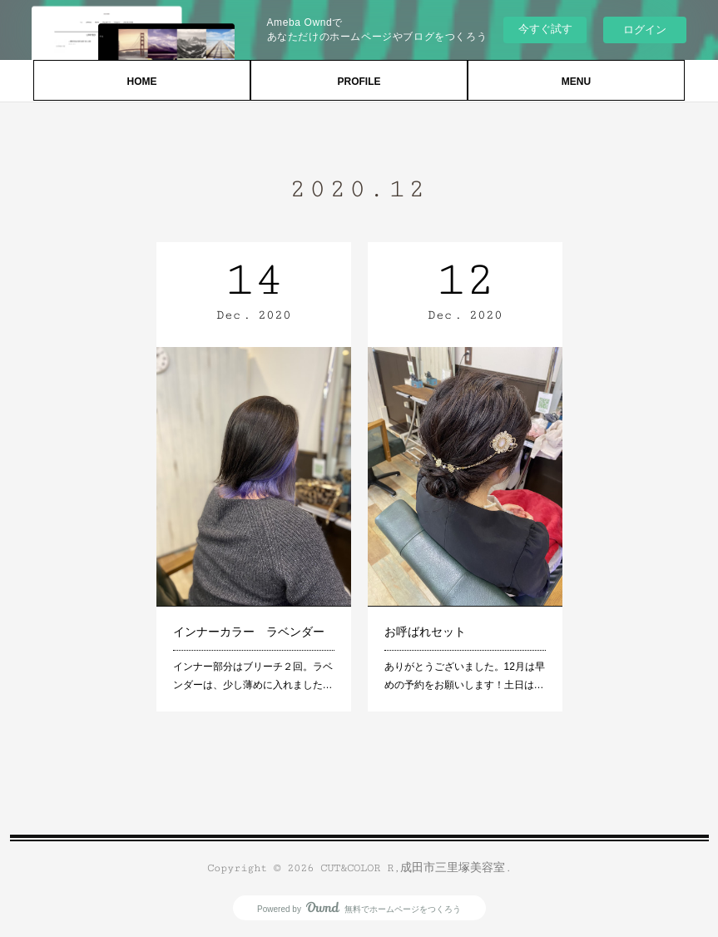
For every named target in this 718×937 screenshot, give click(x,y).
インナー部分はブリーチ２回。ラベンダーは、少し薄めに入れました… (253, 676)
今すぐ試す (545, 28)
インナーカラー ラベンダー (248, 631)
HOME (142, 81)
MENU (576, 81)
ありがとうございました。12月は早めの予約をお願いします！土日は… (464, 676)
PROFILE (358, 81)
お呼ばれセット (425, 631)
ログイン (644, 29)
